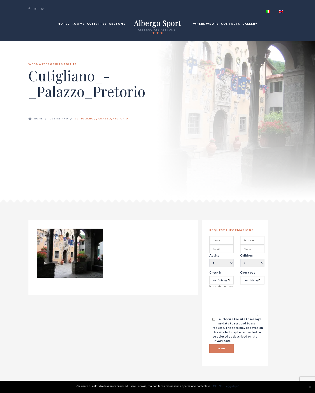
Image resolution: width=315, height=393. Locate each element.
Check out (247, 272)
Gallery (249, 23)
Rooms (78, 23)
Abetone (117, 23)
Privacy (218, 341)
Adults (214, 255)
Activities (97, 23)
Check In (215, 272)
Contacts (230, 23)
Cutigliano (58, 118)
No (220, 386)
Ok (215, 386)
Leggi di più (232, 386)
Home (38, 118)
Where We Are (206, 23)
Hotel (64, 23)
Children (246, 255)
